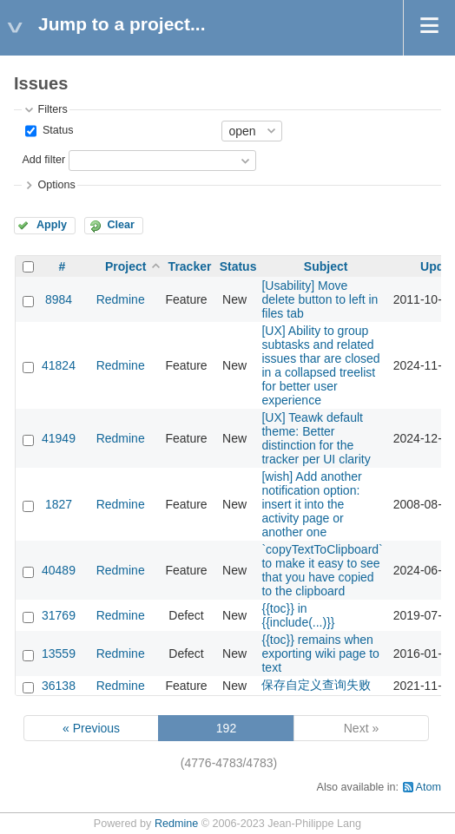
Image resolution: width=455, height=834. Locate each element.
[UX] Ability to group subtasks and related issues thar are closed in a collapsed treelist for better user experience (320, 365)
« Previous (91, 728)
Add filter (43, 160)
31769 (59, 615)
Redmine (120, 299)
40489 (59, 570)
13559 (59, 653)
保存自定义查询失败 (316, 685)
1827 (58, 504)
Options (56, 185)
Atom (428, 787)
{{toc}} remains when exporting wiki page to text (320, 653)
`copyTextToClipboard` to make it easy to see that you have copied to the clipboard (321, 570)
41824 (59, 365)
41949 (59, 438)
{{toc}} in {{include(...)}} (297, 615)
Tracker (190, 266)
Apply (51, 225)
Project (125, 266)
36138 (59, 686)
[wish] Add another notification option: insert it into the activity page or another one (311, 504)
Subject (326, 266)
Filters (52, 109)
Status (56, 130)
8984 (58, 299)
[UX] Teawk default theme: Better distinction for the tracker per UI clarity (315, 438)
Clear (121, 225)
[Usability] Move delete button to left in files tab (319, 299)
